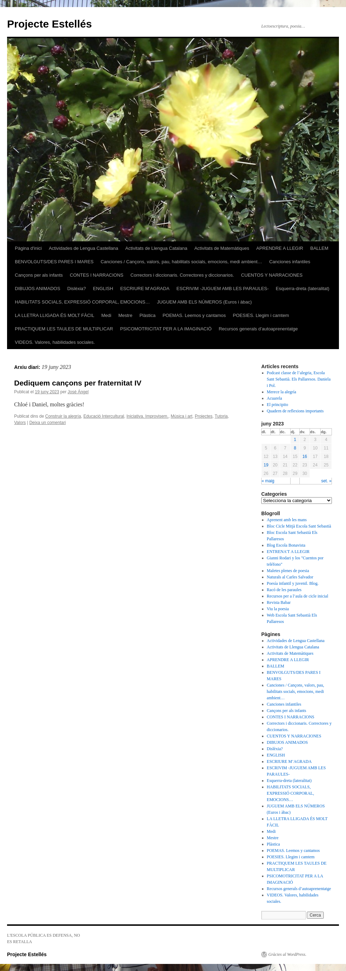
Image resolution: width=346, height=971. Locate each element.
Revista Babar (279, 602)
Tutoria (221, 416)
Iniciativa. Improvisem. (147, 416)
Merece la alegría (281, 391)
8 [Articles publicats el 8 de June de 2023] (295, 448)
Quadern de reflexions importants (295, 410)
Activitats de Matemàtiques (221, 248)
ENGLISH (103, 288)
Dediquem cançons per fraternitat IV (78, 383)
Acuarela (274, 398)
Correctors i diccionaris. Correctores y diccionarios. (182, 275)
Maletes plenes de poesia (288, 570)
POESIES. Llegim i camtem (261, 315)
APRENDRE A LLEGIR (279, 248)
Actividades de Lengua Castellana (83, 248)
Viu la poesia (278, 608)
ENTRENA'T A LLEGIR (288, 551)
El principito (277, 404)
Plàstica (147, 315)
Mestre (125, 315)
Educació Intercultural (103, 416)
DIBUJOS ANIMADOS (37, 288)
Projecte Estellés (49, 24)
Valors (20, 422)
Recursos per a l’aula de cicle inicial (297, 596)
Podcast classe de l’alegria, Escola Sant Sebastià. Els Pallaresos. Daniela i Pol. (299, 379)
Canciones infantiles (289, 261)
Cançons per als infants (39, 275)
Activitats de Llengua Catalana (156, 248)
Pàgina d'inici (28, 248)
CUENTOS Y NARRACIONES (272, 275)
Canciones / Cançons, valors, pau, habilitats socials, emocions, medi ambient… (181, 261)
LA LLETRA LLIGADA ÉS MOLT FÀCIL (54, 315)
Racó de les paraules (284, 589)
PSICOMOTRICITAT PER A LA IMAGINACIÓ (165, 328)
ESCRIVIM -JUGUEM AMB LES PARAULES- (223, 288)
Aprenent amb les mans (287, 519)
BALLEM (319, 248)
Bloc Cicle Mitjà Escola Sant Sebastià (299, 526)
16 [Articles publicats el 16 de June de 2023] (304, 456)
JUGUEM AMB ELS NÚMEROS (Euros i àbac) (204, 302)
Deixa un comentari (47, 422)
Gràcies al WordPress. (287, 954)
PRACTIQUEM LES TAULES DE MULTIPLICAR (64, 328)
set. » (326, 480)
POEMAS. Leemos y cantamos (194, 315)
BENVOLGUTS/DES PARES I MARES (54, 261)
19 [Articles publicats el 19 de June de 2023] (266, 465)
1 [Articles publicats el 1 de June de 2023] (295, 439)
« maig (268, 480)
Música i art (181, 416)
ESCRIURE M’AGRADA (144, 288)
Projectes (204, 416)
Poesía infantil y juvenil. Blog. (293, 583)
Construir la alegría (63, 416)
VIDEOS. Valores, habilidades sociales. (55, 342)
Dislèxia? (76, 288)
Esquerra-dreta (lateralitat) (302, 288)
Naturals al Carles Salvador (290, 577)
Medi (106, 315)
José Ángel (77, 391)
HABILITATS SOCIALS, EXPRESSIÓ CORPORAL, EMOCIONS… (82, 302)
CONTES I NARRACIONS (97, 275)
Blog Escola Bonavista (286, 545)
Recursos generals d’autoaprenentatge (258, 328)
